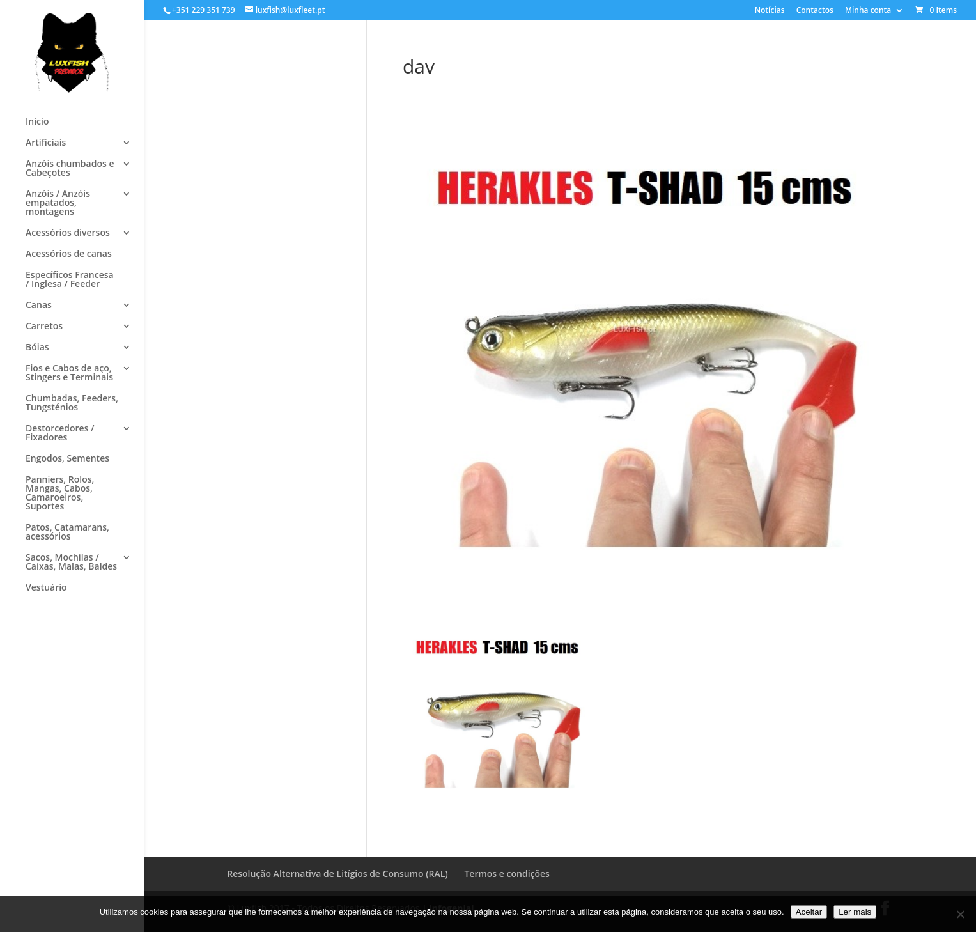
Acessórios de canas (69, 254)
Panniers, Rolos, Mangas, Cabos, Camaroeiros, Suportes (60, 493)
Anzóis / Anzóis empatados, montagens (58, 203)
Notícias (770, 10)
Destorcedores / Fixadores (60, 433)
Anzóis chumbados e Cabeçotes (70, 168)
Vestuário (46, 588)
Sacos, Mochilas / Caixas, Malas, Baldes (71, 562)
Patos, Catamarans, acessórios (67, 532)
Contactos (814, 10)
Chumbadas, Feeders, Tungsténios (72, 403)
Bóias (37, 348)
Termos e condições (506, 873)
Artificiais (46, 143)
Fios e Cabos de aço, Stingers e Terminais (69, 373)
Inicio (37, 122)
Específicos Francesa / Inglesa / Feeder (70, 280)
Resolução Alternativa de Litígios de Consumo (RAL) (337, 873)
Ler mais (855, 912)
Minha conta (868, 10)
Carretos (44, 327)
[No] (960, 914)
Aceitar (809, 912)
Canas (39, 305)
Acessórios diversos (68, 233)
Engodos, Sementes (67, 459)
